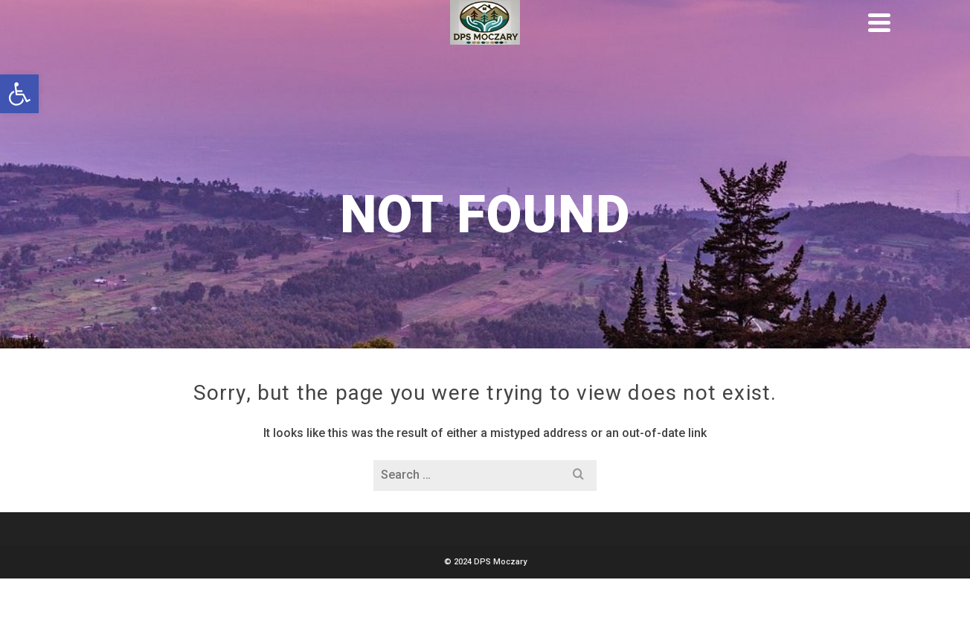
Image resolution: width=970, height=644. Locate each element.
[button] (19, 93)
